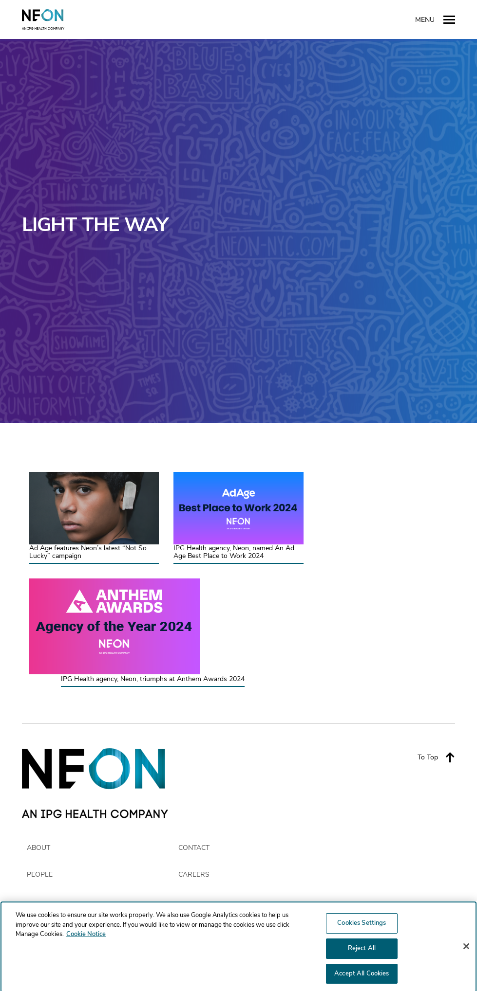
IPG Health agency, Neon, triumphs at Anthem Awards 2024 (153, 679)
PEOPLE (40, 875)
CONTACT (194, 848)
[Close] (466, 949)
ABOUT (38, 848)
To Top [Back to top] (436, 757)
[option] (238, 231)
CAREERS (194, 875)
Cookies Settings (361, 925)
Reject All (362, 950)
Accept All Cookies (361, 976)
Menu (435, 19)
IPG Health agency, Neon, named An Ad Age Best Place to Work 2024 (233, 552)
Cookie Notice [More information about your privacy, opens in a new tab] (86, 937)
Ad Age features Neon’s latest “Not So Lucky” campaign (88, 552)
